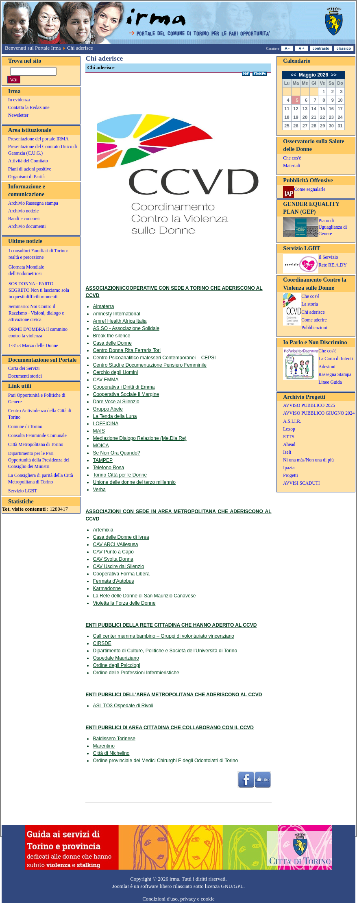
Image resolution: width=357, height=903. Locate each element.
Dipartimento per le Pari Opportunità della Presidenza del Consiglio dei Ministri (39, 460)
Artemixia (103, 530)
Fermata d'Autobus (113, 581)
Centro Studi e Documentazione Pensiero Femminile (149, 365)
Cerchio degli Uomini (115, 372)
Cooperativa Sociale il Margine (126, 394)
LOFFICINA (105, 423)
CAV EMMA (105, 380)
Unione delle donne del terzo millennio (134, 482)
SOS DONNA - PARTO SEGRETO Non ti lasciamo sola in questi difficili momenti (39, 290)
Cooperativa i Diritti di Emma (124, 387)
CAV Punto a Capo (113, 552)
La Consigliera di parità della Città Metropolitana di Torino (40, 478)
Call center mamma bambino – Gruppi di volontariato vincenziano (163, 636)
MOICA (101, 445)
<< (293, 75)
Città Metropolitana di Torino (35, 444)
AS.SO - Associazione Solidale (126, 328)
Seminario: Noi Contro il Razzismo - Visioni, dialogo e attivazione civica (36, 313)
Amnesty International (116, 314)
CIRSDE (102, 643)
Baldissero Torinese (114, 738)
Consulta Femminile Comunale (37, 435)
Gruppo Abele (107, 409)
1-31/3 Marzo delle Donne (33, 345)
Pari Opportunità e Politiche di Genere (36, 398)
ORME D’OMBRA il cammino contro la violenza (38, 332)
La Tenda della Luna (115, 416)
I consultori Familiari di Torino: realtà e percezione (38, 254)
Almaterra (103, 306)
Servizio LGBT (22, 490)
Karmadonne (107, 588)
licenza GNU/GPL (224, 886)
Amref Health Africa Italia (119, 321)
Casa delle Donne (112, 343)
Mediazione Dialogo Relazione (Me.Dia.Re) (139, 438)
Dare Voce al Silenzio (116, 401)
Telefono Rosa (108, 467)
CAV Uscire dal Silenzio (118, 566)
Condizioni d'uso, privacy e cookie (178, 899)
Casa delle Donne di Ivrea (121, 537)
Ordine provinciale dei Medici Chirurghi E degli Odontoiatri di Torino (165, 760)
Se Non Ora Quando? (116, 453)
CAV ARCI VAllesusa (115, 544)
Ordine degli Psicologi (116, 665)
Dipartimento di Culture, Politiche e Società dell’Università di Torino (165, 651)
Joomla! (120, 886)
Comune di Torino (25, 426)
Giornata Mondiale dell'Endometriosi (26, 270)
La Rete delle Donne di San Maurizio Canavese (144, 596)
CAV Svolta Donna (113, 559)
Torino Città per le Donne (120, 475)
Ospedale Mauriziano (116, 658)
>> (332, 75)
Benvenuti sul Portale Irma (33, 48)
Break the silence (111, 336)
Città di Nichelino (111, 753)
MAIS (98, 431)
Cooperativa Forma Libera (121, 574)
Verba (99, 489)
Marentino (103, 746)
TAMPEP (102, 460)
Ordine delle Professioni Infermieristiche (136, 673)
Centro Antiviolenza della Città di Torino (39, 414)
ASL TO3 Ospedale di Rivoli (123, 705)
